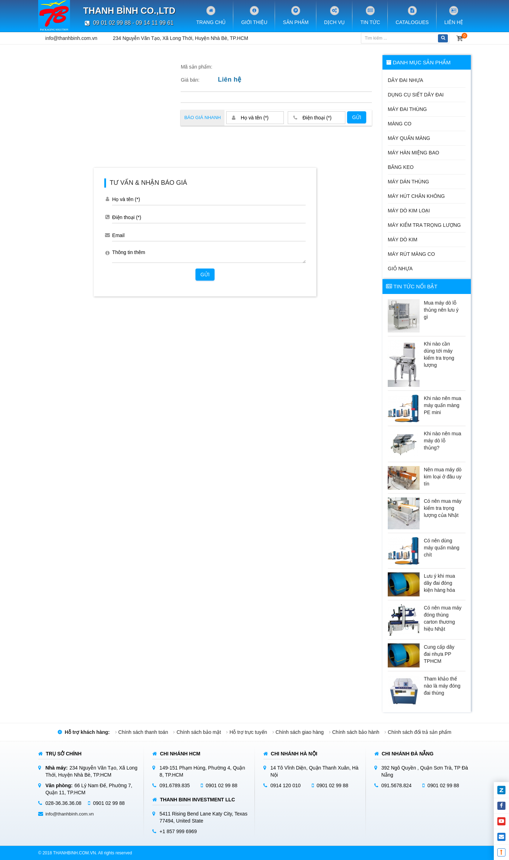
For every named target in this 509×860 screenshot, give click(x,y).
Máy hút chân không (416, 196)
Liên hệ (453, 15)
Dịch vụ (334, 15)
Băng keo (401, 167)
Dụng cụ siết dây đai (416, 95)
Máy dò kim (402, 239)
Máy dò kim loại (409, 210)
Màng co (399, 123)
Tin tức (370, 15)
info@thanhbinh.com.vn (71, 38)
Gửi (356, 117)
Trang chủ (211, 15)
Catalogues (412, 15)
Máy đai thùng (407, 109)
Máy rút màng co (411, 254)
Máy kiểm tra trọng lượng (424, 225)
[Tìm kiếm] (399, 38)
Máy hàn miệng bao (413, 152)
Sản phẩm (295, 15)
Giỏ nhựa (400, 268)
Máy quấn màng (409, 138)
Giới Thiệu (254, 15)
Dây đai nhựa (405, 80)
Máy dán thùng (408, 181)
